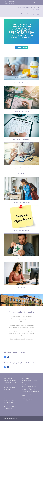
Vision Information (21, 47)
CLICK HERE (25, 394)
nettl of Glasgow (13, 418)
